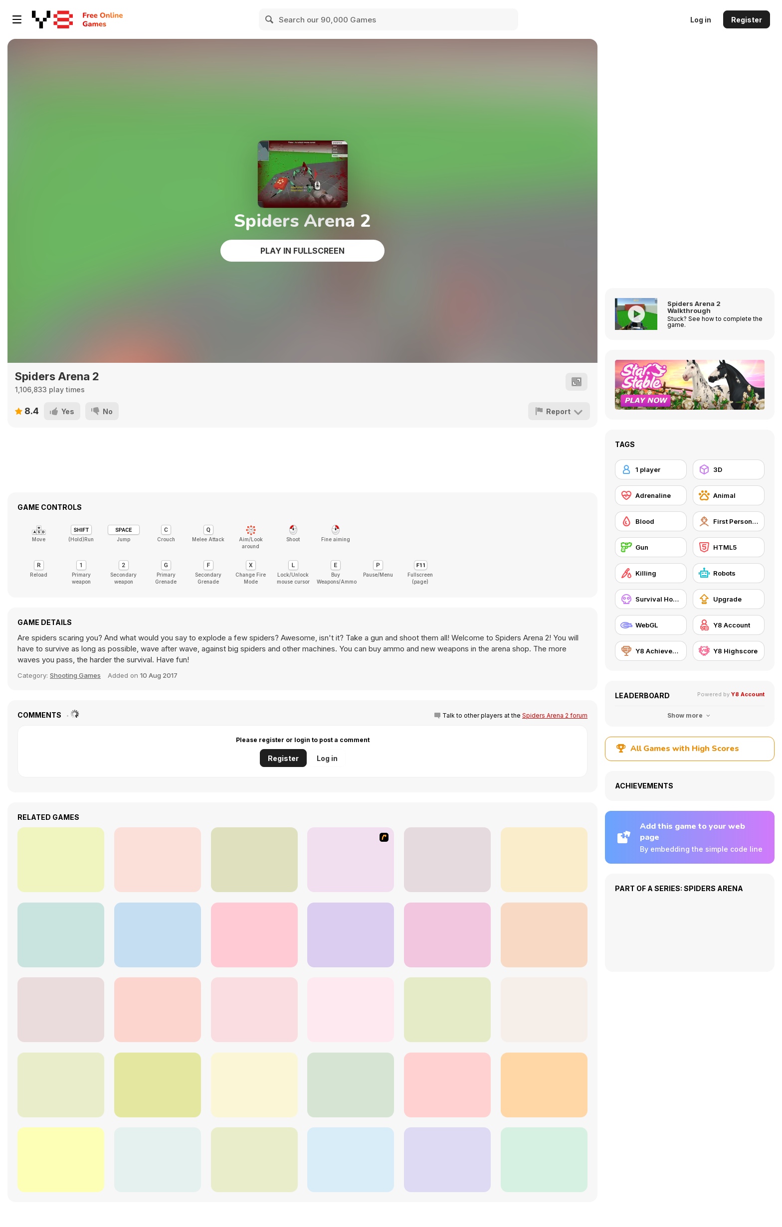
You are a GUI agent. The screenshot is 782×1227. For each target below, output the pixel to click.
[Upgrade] (729, 599)
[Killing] (651, 573)
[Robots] (729, 573)
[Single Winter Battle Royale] (544, 1159)
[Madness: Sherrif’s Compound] (60, 1159)
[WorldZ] (544, 859)
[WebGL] (651, 625)
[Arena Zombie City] (350, 935)
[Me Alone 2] (157, 935)
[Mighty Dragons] (254, 859)
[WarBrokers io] (544, 935)
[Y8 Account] (729, 625)
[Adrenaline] (651, 495)
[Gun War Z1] (157, 1159)
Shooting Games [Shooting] (75, 675)
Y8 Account (748, 694)
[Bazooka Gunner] (350, 1159)
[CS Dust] (60, 1009)
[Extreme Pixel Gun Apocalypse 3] (157, 1085)
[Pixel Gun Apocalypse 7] (544, 1009)
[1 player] (651, 469)
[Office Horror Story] (350, 1009)
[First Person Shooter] (729, 521)
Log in (700, 19)
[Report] (559, 411)
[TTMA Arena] (447, 859)
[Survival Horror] (651, 599)
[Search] (270, 19)
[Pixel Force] (254, 1009)
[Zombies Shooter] (157, 1009)
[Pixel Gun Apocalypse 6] (350, 1085)
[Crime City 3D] (157, 859)
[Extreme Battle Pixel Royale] (254, 1159)
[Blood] (651, 521)
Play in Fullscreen (302, 251)
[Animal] (729, 495)
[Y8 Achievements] (651, 651)
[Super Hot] (60, 859)
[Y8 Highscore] (729, 651)
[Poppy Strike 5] (447, 1085)
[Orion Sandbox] (350, 859)
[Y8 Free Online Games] (52, 19)
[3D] (729, 469)
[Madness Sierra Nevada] (447, 935)
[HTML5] (729, 547)
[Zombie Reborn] (60, 935)
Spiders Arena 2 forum (554, 715)
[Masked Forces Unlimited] (254, 935)
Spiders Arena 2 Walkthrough (694, 307)
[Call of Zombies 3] (254, 1085)
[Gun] (651, 547)
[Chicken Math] (447, 1009)
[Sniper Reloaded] (447, 1159)
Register (746, 19)
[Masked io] (544, 1085)
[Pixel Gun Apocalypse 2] (60, 1085)
